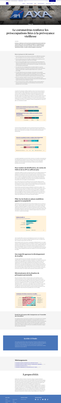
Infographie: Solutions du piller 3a (23, 365)
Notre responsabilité (41, 3)
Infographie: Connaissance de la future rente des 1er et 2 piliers (27, 367)
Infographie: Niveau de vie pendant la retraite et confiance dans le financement (30, 364)
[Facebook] (36, 399)
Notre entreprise (48, 3)
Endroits (23, 3)
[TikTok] (48, 399)
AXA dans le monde (23, 399)
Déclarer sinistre (15, 399)
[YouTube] (43, 399)
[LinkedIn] (45, 399)
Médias (35, 3)
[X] (40, 399)
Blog (53, 3)
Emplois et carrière (30, 3)
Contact (6, 399)
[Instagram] (38, 399)
